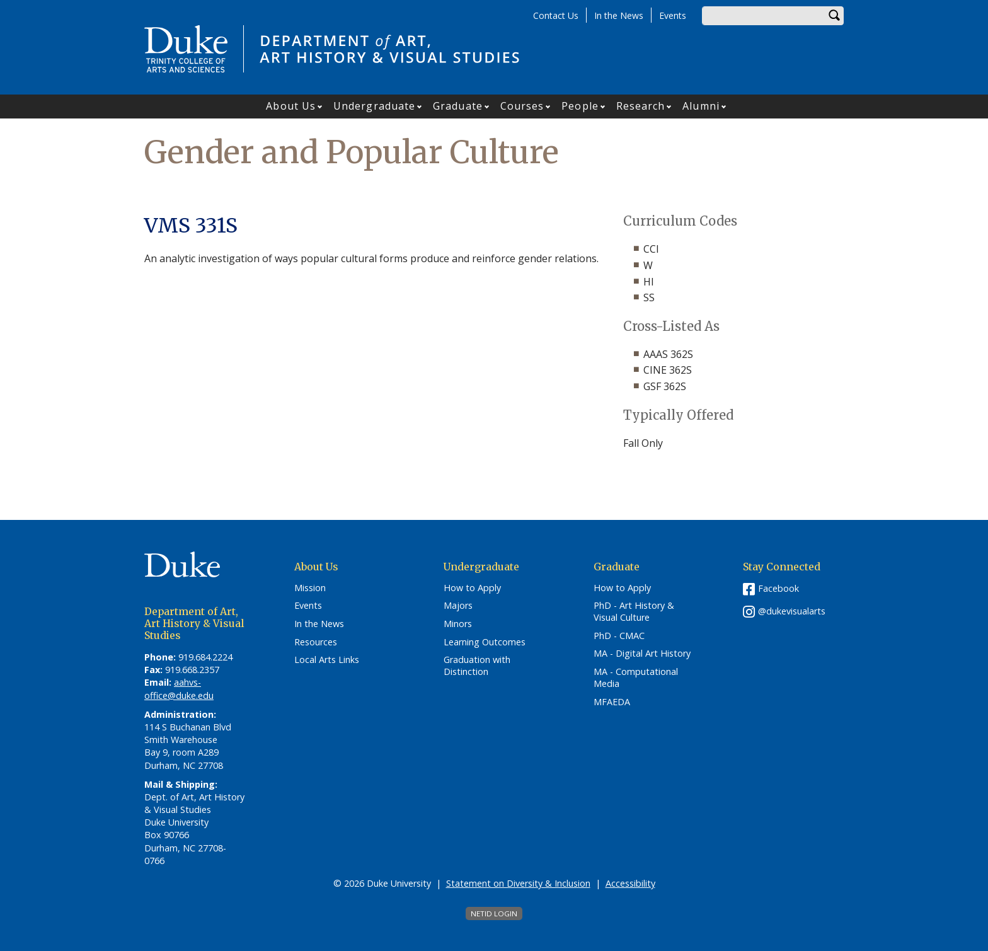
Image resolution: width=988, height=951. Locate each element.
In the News (618, 15)
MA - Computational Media (636, 677)
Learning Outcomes (485, 642)
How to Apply (472, 588)
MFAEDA (612, 702)
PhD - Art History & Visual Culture (634, 611)
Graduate (458, 106)
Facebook (778, 588)
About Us (291, 106)
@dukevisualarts (791, 611)
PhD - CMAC (619, 636)
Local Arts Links (326, 660)
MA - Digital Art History (642, 653)
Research (640, 106)
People (580, 106)
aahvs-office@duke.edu (179, 688)
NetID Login (494, 913)
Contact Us (555, 15)
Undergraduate (374, 106)
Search (834, 15)
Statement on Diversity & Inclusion (518, 883)
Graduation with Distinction (477, 665)
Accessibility (630, 883)
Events (672, 15)
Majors (458, 605)
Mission (310, 588)
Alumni (701, 106)
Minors (458, 624)
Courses (522, 106)
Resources (315, 642)
